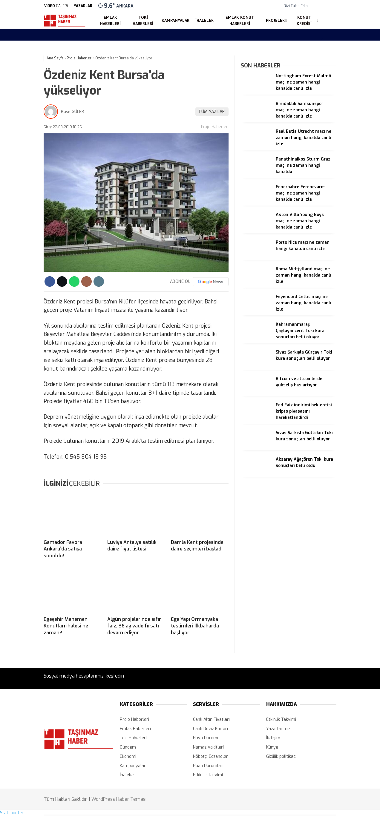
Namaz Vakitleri (208, 747)
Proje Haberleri (215, 126)
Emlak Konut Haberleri (240, 20)
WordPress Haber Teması (118, 799)
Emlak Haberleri (110, 20)
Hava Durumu (206, 738)
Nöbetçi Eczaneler (210, 756)
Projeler (275, 20)
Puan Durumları (208, 766)
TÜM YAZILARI (212, 112)
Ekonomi (128, 756)
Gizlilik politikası (281, 756)
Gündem (128, 747)
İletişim (273, 738)
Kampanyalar (175, 20)
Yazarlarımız (278, 729)
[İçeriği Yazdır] (99, 281)
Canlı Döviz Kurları (210, 729)
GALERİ (56, 6)
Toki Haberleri (143, 20)
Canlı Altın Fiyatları (211, 719)
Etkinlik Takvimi (208, 775)
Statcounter (12, 813)
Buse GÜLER (72, 112)
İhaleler (204, 20)
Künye (272, 747)
